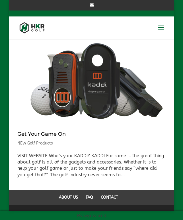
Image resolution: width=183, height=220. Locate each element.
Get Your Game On (41, 134)
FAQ (89, 197)
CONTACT (109, 197)
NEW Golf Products (35, 143)
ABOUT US (68, 197)
